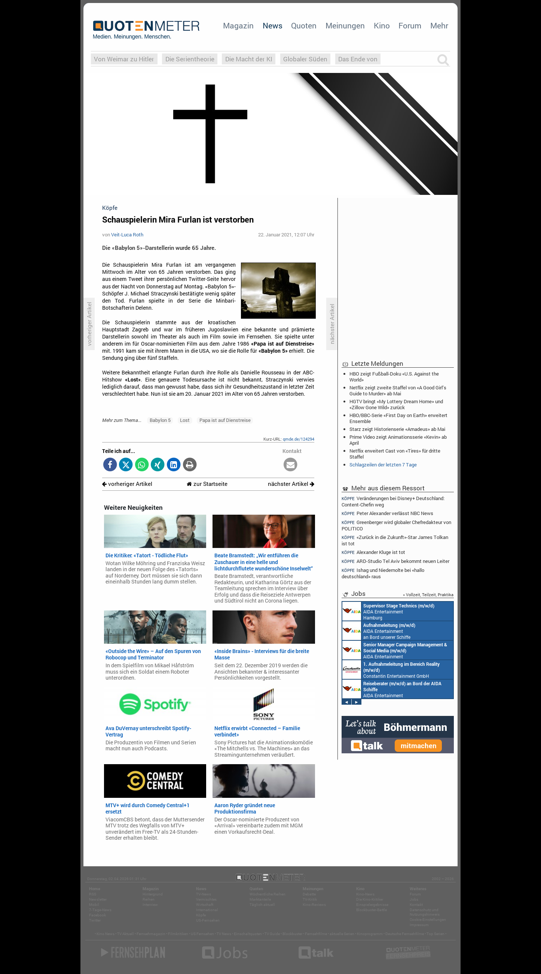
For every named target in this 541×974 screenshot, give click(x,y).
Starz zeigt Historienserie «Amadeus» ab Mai (397, 429)
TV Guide (272, 933)
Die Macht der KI (248, 59)
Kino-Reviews (314, 904)
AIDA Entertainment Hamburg (388, 611)
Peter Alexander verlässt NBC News (387, 513)
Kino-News (365, 894)
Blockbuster (292, 933)
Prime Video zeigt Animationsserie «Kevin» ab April (398, 440)
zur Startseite (207, 483)
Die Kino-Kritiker (369, 899)
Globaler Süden (305, 59)
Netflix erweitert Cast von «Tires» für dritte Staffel (394, 453)
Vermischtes (206, 899)
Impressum (419, 924)
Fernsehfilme (316, 933)
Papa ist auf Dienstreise (225, 420)
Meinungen (345, 25)
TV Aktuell (125, 933)
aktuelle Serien (342, 933)
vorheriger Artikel (127, 483)
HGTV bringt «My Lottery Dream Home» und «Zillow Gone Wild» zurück (396, 404)
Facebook (97, 915)
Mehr (439, 25)
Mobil (94, 904)
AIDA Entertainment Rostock (394, 650)
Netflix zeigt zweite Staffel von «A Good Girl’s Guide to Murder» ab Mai (397, 390)
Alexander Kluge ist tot (373, 552)
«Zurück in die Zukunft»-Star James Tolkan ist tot (395, 540)
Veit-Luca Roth (127, 235)
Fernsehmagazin (151, 933)
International (207, 909)
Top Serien (435, 933)
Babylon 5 (160, 420)
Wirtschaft (204, 904)
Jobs (414, 899)
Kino (382, 25)
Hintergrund (153, 894)
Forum (409, 25)
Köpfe (201, 915)
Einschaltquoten (248, 933)
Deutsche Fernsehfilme (404, 933)
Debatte (309, 894)
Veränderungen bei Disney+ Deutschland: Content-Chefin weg (393, 501)
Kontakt (416, 904)
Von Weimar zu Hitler (124, 59)
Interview (150, 904)
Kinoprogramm (370, 933)
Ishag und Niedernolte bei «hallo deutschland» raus (383, 573)
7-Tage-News (100, 909)
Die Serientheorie (189, 59)
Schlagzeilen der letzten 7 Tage (383, 464)
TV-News (203, 894)
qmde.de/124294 (298, 439)
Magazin (238, 25)
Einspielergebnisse (372, 904)
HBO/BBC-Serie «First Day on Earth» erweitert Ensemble (398, 418)
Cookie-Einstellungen (428, 919)
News (272, 25)
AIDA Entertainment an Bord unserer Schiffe (378, 630)
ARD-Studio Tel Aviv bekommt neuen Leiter (395, 561)
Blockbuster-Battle (371, 909)
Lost (185, 420)
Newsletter (98, 899)
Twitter (95, 920)
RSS (92, 894)
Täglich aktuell (262, 904)
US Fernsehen (202, 933)
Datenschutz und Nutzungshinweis (425, 912)
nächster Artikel (291, 483)
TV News (224, 933)
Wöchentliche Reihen (267, 894)
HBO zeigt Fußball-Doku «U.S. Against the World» (394, 376)
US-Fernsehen (208, 920)
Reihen (149, 899)
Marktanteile (260, 899)
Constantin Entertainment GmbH (391, 669)
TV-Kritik (310, 899)
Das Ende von (358, 59)
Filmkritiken (178, 933)
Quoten (304, 25)
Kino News (105, 933)
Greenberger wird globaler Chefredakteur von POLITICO (396, 525)
